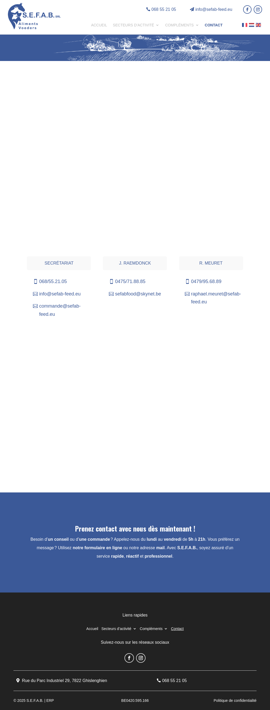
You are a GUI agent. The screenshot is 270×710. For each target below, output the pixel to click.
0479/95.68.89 (206, 281)
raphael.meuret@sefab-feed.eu (216, 298)
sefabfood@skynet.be (138, 294)
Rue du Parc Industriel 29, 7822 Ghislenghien (64, 680)
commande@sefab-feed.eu (59, 310)
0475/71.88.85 (130, 281)
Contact (214, 25)
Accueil (99, 25)
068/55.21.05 (53, 281)
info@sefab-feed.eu (213, 9)
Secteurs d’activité (133, 25)
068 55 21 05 (163, 9)
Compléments (179, 25)
